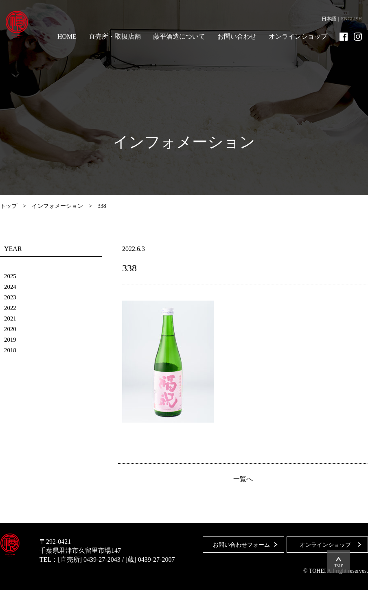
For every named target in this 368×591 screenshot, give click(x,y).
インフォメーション (57, 206)
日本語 (329, 18)
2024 (10, 286)
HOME (67, 36)
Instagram (358, 37)
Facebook (344, 37)
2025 (10, 276)
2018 (10, 350)
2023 (10, 297)
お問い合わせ (236, 36)
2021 (10, 318)
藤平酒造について (179, 36)
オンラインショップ (298, 36)
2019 (10, 339)
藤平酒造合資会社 (21, 24)
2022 (10, 307)
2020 (10, 328)
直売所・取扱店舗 (115, 36)
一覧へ (243, 479)
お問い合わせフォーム (238, 542)
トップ (8, 206)
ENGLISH (351, 18)
